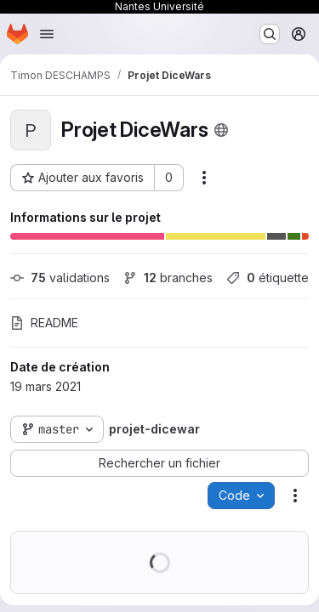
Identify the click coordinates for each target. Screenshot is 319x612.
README (44, 322)
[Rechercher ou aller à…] (269, 34)
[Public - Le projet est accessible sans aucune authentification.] (221, 130)
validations (60, 277)
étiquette (267, 277)
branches (168, 277)
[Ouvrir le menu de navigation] (46, 34)
